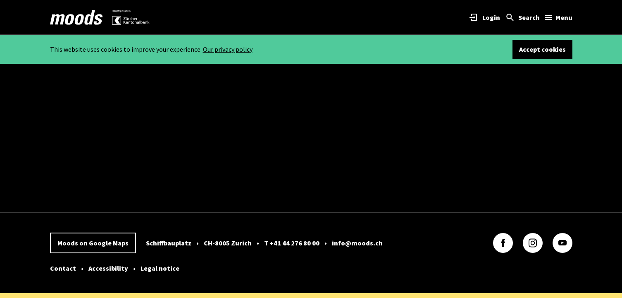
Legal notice (160, 268)
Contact (63, 268)
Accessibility (108, 268)
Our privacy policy (228, 49)
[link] (76, 17)
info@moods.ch (357, 243)
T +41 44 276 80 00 (291, 243)
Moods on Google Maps (93, 243)
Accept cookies (542, 49)
